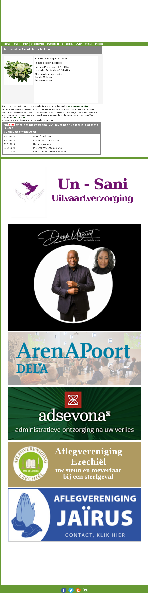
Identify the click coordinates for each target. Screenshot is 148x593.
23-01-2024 (9, 152)
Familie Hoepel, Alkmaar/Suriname (49, 152)
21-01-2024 (9, 144)
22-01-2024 (9, 148)
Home (7, 44)
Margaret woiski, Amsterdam (46, 140)
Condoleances (37, 44)
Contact (88, 44)
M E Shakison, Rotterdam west (47, 148)
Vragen (79, 44)
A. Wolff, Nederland (42, 136)
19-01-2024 (9, 136)
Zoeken (69, 44)
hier (11, 125)
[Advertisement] (73, 21)
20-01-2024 (9, 140)
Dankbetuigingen (55, 44)
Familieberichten (20, 44)
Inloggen (99, 44)
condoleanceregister (78, 106)
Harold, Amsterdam (42, 144)
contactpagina (19, 117)
